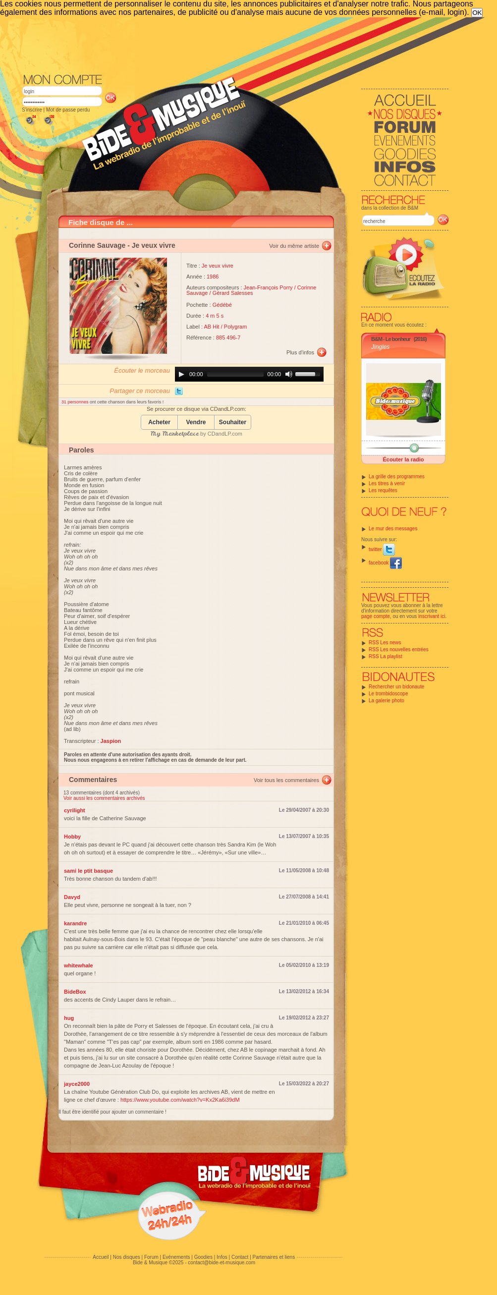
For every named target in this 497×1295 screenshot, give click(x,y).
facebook (385, 562)
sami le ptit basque (88, 871)
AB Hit (212, 327)
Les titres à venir (387, 483)
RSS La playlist (385, 656)
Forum (151, 1257)
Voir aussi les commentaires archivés (104, 798)
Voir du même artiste (294, 246)
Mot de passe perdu (68, 110)
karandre (75, 923)
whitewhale (78, 965)
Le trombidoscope (388, 693)
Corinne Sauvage (97, 245)
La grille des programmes (397, 476)
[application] (249, 374)
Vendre (196, 422)
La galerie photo (386, 700)
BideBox (75, 992)
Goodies (203, 1257)
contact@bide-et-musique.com (221, 1262)
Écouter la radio (403, 459)
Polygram (235, 327)
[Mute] (289, 374)
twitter (382, 549)
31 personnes (75, 401)
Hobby (72, 837)
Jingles (380, 346)
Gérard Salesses (233, 293)
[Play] (181, 374)
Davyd (72, 897)
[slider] (235, 374)
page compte (375, 616)
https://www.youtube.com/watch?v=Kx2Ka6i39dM (180, 1100)
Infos (222, 1257)
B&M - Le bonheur (390, 339)
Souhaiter (232, 422)
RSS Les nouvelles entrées (399, 649)
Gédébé (222, 305)
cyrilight (74, 810)
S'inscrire (32, 110)
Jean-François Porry (268, 287)
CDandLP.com (225, 434)
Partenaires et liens (274, 1257)
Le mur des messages (393, 528)
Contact (239, 1257)
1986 (213, 277)
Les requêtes (383, 490)
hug (69, 1018)
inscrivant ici (431, 616)
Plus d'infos (300, 352)
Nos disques (126, 1257)
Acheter (159, 422)
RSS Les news (385, 642)
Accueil (101, 1257)
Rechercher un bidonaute (396, 686)
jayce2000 (77, 1084)
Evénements (176, 1257)
